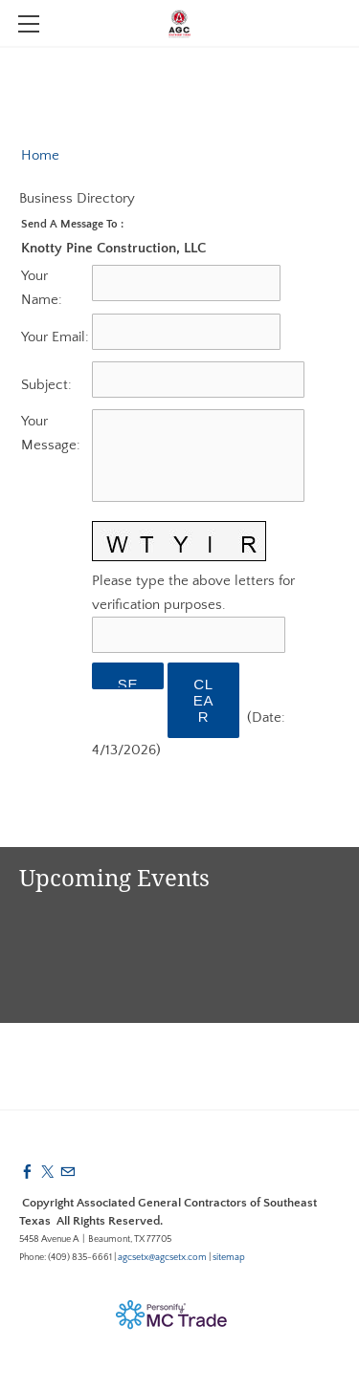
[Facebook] (27, 1172)
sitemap (229, 1257)
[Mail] (67, 1172)
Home (40, 155)
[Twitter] (47, 1172)
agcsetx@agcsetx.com (162, 1257)
